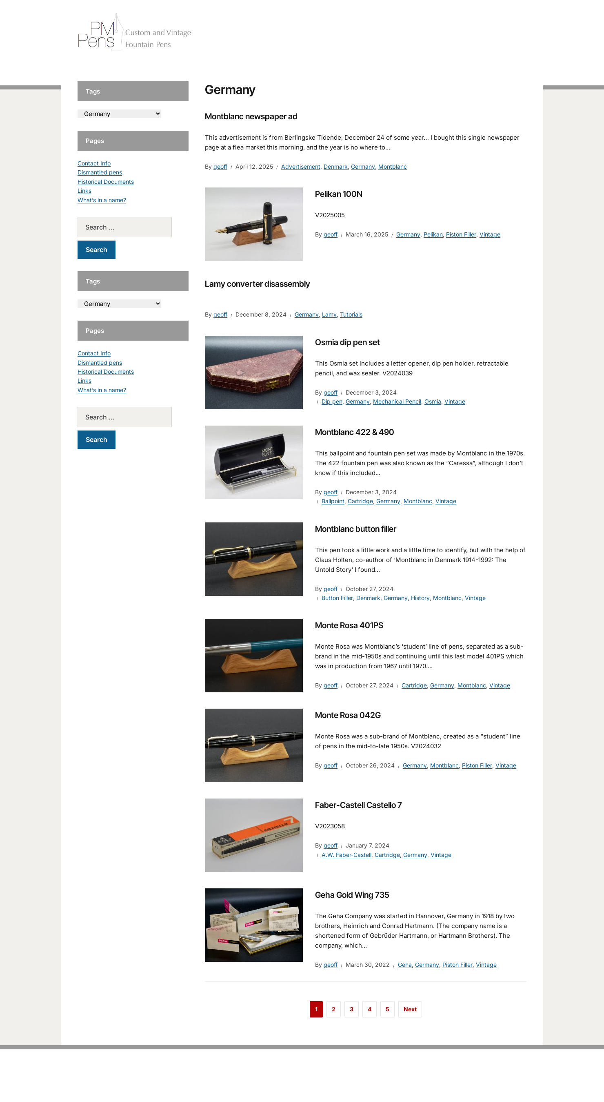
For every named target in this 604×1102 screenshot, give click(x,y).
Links (84, 190)
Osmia (432, 401)
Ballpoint (333, 500)
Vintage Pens (468, 32)
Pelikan (433, 234)
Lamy (329, 314)
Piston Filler (461, 234)
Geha (405, 964)
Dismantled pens (100, 172)
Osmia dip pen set (347, 342)
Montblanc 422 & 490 (354, 432)
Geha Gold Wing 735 (352, 895)
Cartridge (360, 500)
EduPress (318, 1082)
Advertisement (300, 166)
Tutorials (509, 32)
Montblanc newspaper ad (251, 116)
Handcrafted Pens (412, 32)
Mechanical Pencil (397, 401)
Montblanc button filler (355, 529)
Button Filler (337, 597)
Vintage (490, 234)
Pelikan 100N (338, 194)
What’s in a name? (102, 199)
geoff (220, 166)
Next (410, 1009)
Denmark (336, 166)
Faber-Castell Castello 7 (358, 805)
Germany (363, 166)
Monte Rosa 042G (348, 715)
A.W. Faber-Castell (346, 854)
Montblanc (392, 166)
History (420, 597)
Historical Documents (106, 181)
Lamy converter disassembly (257, 284)
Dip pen (332, 401)
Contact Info (94, 163)
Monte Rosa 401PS (349, 625)
